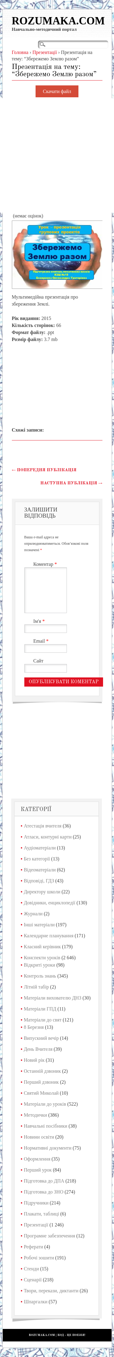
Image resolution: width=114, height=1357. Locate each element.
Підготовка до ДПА (44, 1180)
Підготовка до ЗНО (43, 1191)
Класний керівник (42, 946)
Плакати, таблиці (41, 1213)
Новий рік (34, 1060)
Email (41, 641)
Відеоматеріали (40, 869)
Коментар (46, 564)
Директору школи (42, 891)
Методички (35, 1115)
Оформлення (37, 1158)
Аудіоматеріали (40, 847)
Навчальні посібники (45, 1126)
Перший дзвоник (41, 1082)
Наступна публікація (71, 483)
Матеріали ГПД (40, 1008)
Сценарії (33, 1279)
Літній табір (36, 986)
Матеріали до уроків (45, 1104)
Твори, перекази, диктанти (51, 1290)
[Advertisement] (57, 155)
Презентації (36, 1224)
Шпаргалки (35, 1301)
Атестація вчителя (42, 825)
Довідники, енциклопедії (49, 902)
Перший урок (38, 1169)
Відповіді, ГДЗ (39, 880)
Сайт (38, 660)
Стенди (31, 1268)
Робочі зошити (39, 1257)
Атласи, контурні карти (47, 836)
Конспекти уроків (42, 957)
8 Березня (34, 1027)
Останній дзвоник (42, 1071)
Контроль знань (40, 975)
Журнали (33, 913)
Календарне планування (48, 935)
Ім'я (40, 621)
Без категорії (37, 858)
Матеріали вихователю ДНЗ (52, 997)
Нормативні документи (47, 1148)
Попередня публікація (44, 470)
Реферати (33, 1246)
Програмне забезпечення (49, 1235)
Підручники (36, 1202)
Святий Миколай (41, 1093)
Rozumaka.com (58, 21)
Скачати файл (57, 91)
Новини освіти (39, 1137)
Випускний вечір (41, 1038)
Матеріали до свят (42, 1019)
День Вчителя (38, 1049)
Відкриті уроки (39, 964)
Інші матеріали (39, 924)
